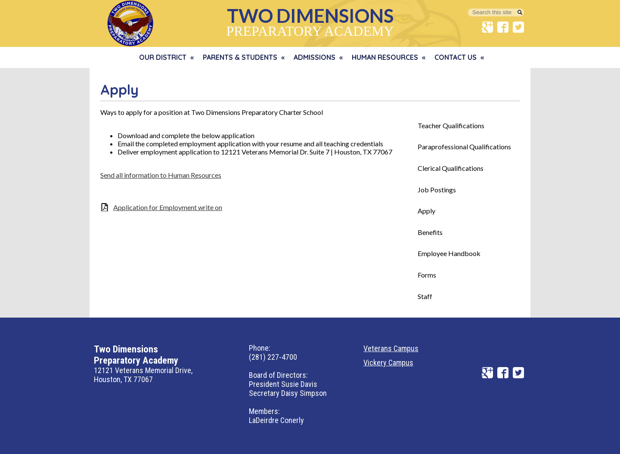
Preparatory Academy (310, 21)
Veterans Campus (390, 348)
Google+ (487, 27)
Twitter (518, 27)
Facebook (502, 27)
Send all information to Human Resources (160, 175)
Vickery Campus (388, 362)
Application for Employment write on (167, 207)
